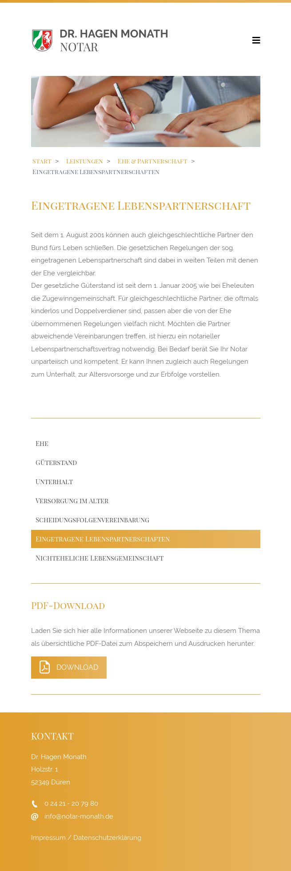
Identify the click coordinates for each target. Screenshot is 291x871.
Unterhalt (54, 481)
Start (42, 161)
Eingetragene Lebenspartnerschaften (103, 538)
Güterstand (56, 462)
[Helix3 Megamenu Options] (256, 39)
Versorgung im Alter (72, 500)
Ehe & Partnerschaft (152, 161)
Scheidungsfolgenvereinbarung (92, 519)
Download (69, 667)
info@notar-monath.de (78, 816)
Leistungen (84, 161)
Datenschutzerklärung (107, 838)
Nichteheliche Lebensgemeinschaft (99, 557)
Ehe (42, 443)
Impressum (48, 838)
